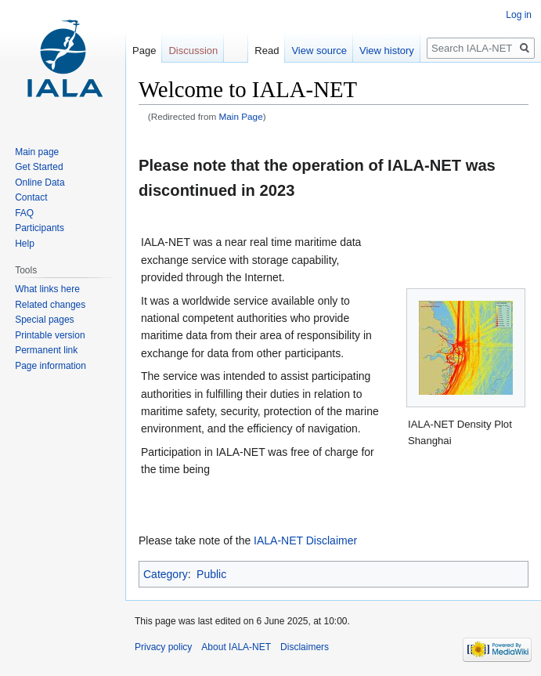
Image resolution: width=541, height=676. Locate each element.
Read (266, 50)
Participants (39, 227)
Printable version (50, 335)
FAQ (24, 213)
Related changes (50, 304)
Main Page (241, 116)
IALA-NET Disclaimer (305, 540)
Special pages (44, 319)
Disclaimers (304, 647)
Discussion (193, 50)
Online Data (39, 182)
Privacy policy (163, 647)
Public (211, 574)
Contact (31, 197)
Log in (519, 14)
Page (144, 50)
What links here (47, 289)
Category (165, 574)
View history (386, 50)
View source (319, 50)
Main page (37, 151)
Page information (50, 365)
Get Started (39, 166)
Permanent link (46, 350)
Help (24, 243)
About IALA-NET (236, 647)
